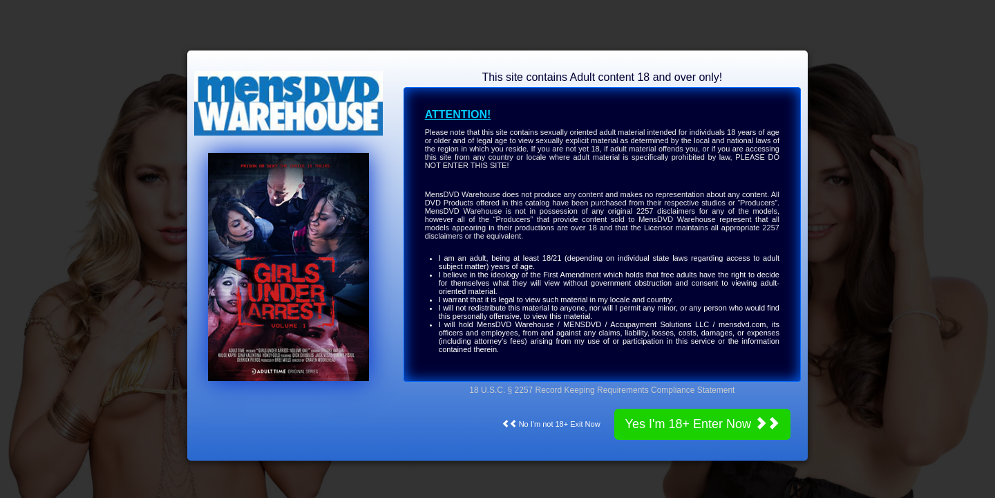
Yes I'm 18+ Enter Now (702, 423)
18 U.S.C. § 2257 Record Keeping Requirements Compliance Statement (602, 390)
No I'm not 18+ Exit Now (551, 424)
